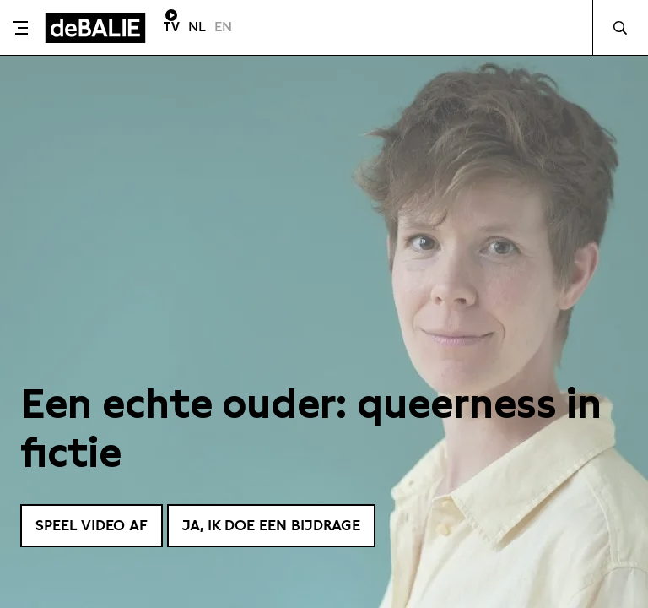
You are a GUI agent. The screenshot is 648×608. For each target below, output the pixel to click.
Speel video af (95, 525)
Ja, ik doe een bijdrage (285, 525)
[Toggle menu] (20, 28)
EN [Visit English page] (223, 27)
